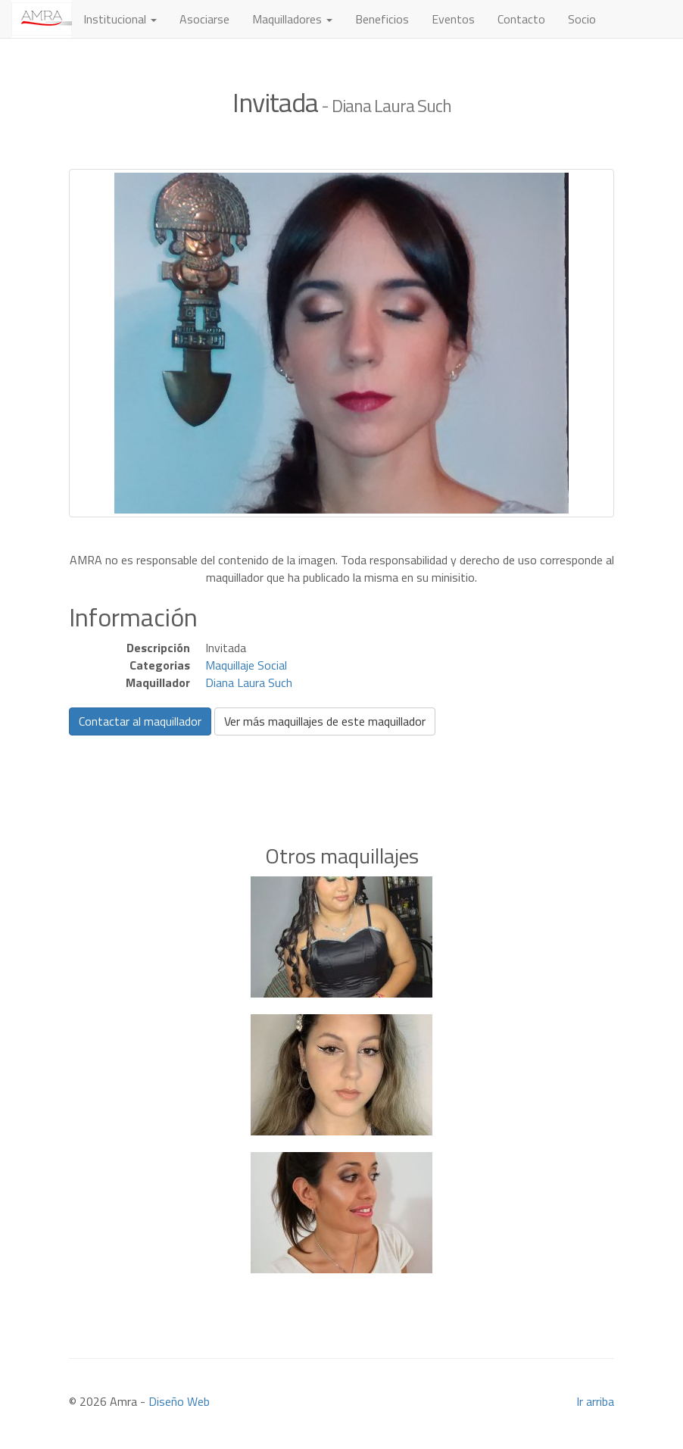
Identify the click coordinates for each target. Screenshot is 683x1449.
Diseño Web (179, 1401)
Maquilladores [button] (292, 19)
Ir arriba (595, 1401)
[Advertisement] (341, 766)
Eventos (453, 19)
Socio (582, 19)
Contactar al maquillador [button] (140, 721)
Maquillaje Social (246, 665)
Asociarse (204, 19)
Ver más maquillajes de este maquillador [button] (325, 721)
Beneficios (382, 19)
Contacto (521, 19)
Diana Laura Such (248, 682)
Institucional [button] (120, 19)
